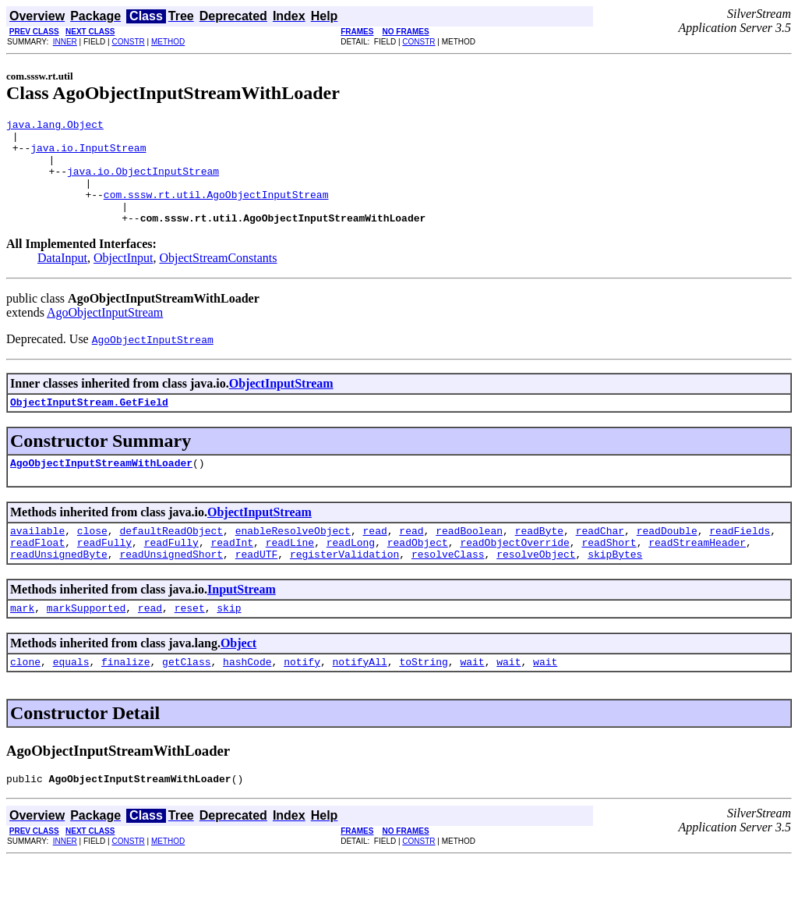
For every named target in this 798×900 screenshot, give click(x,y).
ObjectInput (123, 278)
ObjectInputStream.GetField (89, 425)
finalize (125, 699)
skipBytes (615, 586)
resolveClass (448, 586)
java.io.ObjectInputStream (143, 182)
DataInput (62, 278)
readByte (539, 558)
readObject (417, 572)
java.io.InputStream (88, 154)
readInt (231, 572)
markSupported (86, 643)
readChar (600, 558)
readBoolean (469, 558)
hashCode (247, 699)
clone (25, 699)
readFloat (37, 572)
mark (22, 643)
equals (71, 699)
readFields (739, 558)
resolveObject (535, 586)
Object (238, 678)
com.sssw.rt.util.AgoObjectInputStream (216, 211)
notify (302, 699)
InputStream (241, 622)
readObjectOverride (514, 572)
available (37, 558)
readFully (104, 572)
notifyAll (360, 699)
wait (472, 699)
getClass (186, 699)
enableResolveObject (293, 558)
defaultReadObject (171, 558)
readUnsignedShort (171, 586)
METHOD (168, 41)
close (92, 558)
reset (190, 643)
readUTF (256, 586)
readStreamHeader (697, 572)
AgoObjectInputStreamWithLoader (101, 488)
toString (423, 699)
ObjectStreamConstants (218, 278)
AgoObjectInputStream (105, 333)
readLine (290, 572)
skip (229, 643)
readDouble (667, 558)
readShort (608, 572)
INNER (65, 41)
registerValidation (344, 586)
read (374, 558)
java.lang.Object (55, 126)
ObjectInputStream (281, 404)
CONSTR (128, 41)
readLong (351, 572)
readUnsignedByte (59, 586)
